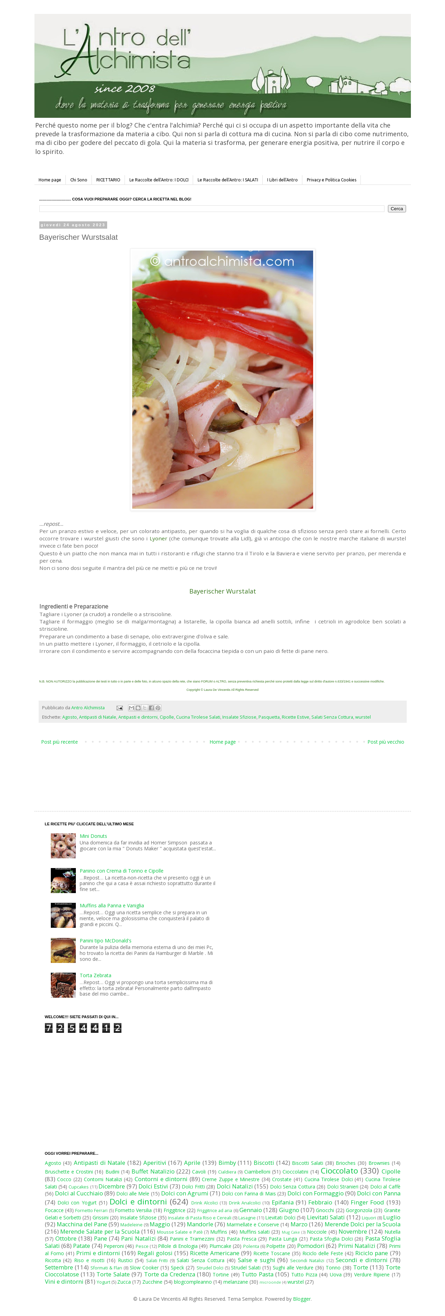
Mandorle (200, 1224)
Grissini (101, 1217)
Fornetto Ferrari (91, 1210)
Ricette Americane (214, 1253)
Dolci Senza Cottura (292, 1186)
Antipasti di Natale (97, 717)
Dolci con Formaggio (315, 1193)
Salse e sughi (256, 1260)
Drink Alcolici (204, 1203)
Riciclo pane (371, 1253)
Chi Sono (78, 180)
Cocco (64, 1179)
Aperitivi (154, 1163)
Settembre (59, 1267)
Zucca (124, 1281)
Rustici (125, 1260)
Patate (81, 1246)
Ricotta (53, 1260)
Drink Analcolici (245, 1203)
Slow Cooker (144, 1267)
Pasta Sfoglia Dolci (331, 1238)
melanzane (235, 1281)
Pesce (142, 1246)
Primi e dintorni (98, 1253)
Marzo (299, 1224)
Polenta (251, 1246)
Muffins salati (254, 1231)
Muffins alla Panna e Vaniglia (112, 905)
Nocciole (317, 1231)
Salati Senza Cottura (332, 717)
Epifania (283, 1202)
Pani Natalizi (138, 1238)
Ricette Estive (295, 717)
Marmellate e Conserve (253, 1224)
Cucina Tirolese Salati (198, 717)
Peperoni (114, 1246)
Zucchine (152, 1281)
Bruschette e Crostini (69, 1171)
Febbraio (320, 1202)
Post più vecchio (385, 741)
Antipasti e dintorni (138, 717)
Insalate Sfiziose (239, 717)
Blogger (302, 1298)
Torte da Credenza (169, 1274)
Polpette (275, 1246)
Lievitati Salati (326, 1217)
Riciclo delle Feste (322, 1253)
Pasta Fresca (241, 1238)
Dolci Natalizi (235, 1186)
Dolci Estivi (153, 1186)
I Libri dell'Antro (282, 180)
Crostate (282, 1179)
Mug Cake (291, 1232)
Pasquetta (269, 717)
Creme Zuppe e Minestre (231, 1179)
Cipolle (167, 717)
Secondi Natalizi (307, 1261)
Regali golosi (155, 1253)
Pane (100, 1238)
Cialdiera (227, 1172)
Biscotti (264, 1163)
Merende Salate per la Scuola (100, 1231)
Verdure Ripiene (372, 1274)
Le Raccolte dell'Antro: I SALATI (228, 180)
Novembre (353, 1231)
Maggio (160, 1224)
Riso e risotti (89, 1260)
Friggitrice (174, 1210)
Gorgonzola (359, 1210)
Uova (336, 1274)
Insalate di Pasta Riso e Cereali (199, 1218)
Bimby (227, 1163)
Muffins (218, 1231)
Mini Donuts (93, 836)
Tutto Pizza (304, 1274)
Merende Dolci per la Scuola (362, 1224)
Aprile (192, 1163)
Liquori (369, 1218)
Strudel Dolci (210, 1268)
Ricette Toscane (271, 1253)
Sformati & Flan (106, 1268)
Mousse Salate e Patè (180, 1232)
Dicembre (111, 1186)
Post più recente (59, 741)
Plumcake (220, 1246)
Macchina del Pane (82, 1224)
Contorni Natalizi (103, 1179)
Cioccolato (339, 1170)
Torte (360, 1267)
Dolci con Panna (378, 1193)
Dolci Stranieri (342, 1186)
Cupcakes (79, 1187)
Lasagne (247, 1218)
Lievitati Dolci (280, 1217)
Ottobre (66, 1238)
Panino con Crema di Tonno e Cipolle (122, 870)
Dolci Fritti (193, 1186)
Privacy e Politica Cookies (331, 180)
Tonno (333, 1267)
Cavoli (199, 1171)
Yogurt (103, 1282)
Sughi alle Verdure (293, 1267)
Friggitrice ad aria (214, 1210)
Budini (112, 1171)
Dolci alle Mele (132, 1193)
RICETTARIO (108, 180)
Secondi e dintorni (362, 1260)
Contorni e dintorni (161, 1179)
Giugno (289, 1210)
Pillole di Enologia (178, 1246)
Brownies (379, 1163)
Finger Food (367, 1202)
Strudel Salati (246, 1267)
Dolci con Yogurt (77, 1202)
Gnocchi (325, 1210)
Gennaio (250, 1210)
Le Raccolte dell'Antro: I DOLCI (159, 180)
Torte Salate (112, 1274)
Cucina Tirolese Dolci (328, 1179)
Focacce (54, 1210)
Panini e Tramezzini (192, 1238)
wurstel (363, 717)
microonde (270, 1282)
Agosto (69, 717)
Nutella (392, 1231)
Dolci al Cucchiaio (79, 1193)
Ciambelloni (257, 1171)
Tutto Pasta (257, 1274)
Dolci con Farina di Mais (249, 1193)
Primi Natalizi (356, 1246)
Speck (177, 1267)
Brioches (346, 1163)
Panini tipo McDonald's (106, 940)
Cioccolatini (295, 1171)
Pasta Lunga (283, 1238)
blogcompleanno (193, 1281)
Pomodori (311, 1246)
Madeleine (131, 1225)
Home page (50, 180)
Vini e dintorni (64, 1281)
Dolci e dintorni (138, 1201)
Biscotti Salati (307, 1163)
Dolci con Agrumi (184, 1193)
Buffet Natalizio (153, 1171)
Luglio (391, 1217)
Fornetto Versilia (133, 1210)
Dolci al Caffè (385, 1186)
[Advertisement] (208, 771)
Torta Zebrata (95, 975)
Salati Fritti (157, 1261)
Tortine (221, 1274)
